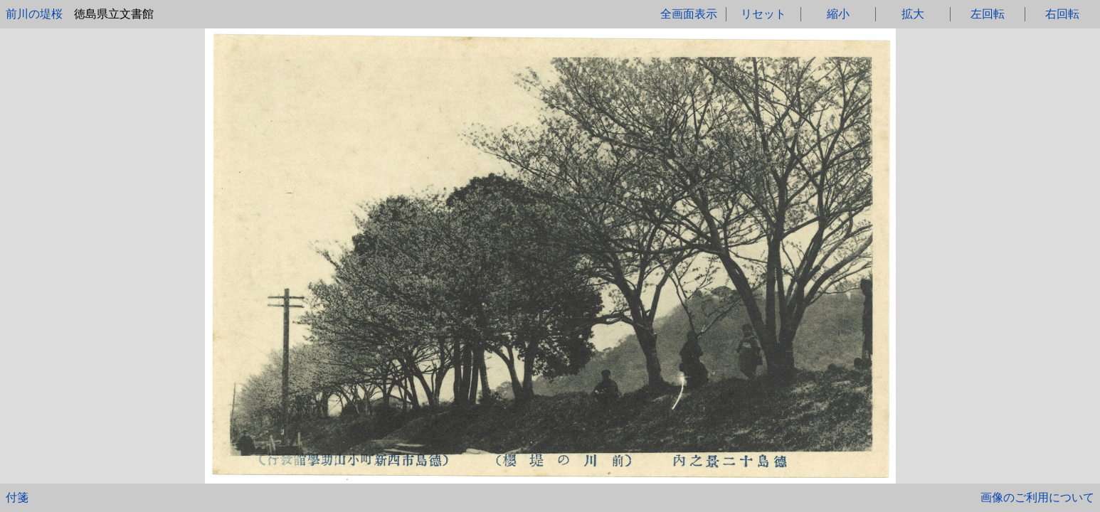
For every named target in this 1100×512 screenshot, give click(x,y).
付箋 (17, 497)
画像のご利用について (1037, 497)
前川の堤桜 (34, 14)
